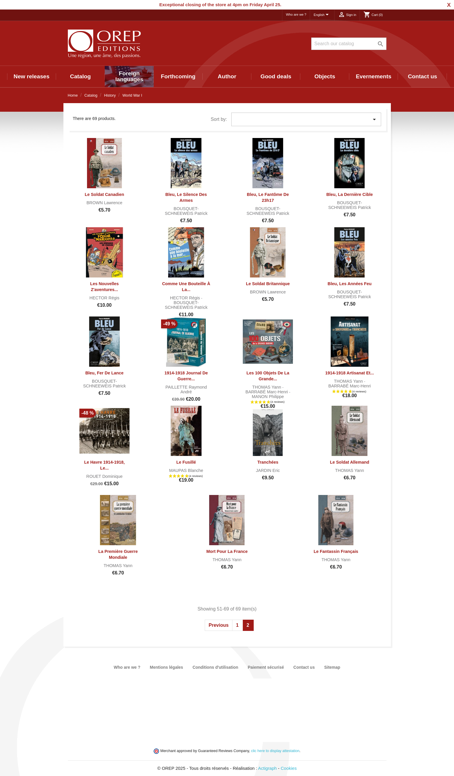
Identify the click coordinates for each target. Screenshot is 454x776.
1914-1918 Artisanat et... (349, 373)
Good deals (275, 76)
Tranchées (267, 462)
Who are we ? (296, 14)
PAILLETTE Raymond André (186, 389)
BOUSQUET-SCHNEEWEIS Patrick (186, 211)
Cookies (289, 768)
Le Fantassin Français (336, 551)
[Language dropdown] (322, 15)
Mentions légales (166, 667)
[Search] (348, 44)
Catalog (80, 76)
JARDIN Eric (268, 470)
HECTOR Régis (104, 298)
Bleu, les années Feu (349, 283)
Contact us (422, 76)
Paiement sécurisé (266, 667)
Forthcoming (178, 76)
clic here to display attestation (275, 751)
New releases (32, 76)
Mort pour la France (227, 551)
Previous (219, 625)
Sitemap (332, 667)
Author (227, 76)
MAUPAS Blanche (186, 470)
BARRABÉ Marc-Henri (267, 391)
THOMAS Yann (267, 387)
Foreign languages (129, 76)
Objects (324, 76)
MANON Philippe (268, 396)
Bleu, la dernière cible (349, 194)
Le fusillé (186, 462)
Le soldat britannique (268, 283)
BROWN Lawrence (104, 202)
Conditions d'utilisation (215, 667)
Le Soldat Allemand (349, 462)
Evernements (373, 76)
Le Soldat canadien (104, 194)
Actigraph (267, 768)
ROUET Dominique (104, 476)
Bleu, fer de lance (104, 373)
